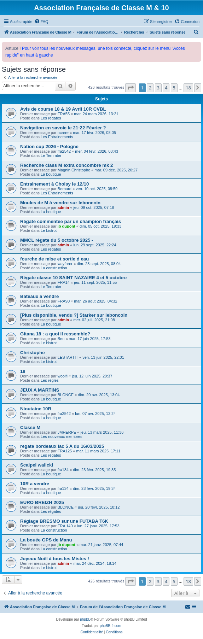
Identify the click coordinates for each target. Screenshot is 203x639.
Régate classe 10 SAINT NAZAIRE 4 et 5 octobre (73, 277)
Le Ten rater (51, 155)
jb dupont (66, 226)
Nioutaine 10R (35, 408)
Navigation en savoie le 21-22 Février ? (63, 127)
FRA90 (64, 301)
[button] (130, 87)
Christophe (32, 352)
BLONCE (66, 395)
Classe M (30, 427)
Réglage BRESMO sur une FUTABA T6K (64, 521)
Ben (61, 338)
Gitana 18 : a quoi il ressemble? (55, 333)
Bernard (64, 189)
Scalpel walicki (36, 465)
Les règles (50, 380)
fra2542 (64, 151)
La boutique (51, 174)
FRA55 (64, 114)
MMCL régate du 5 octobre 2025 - (56, 240)
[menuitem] (41, 21)
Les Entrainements (57, 137)
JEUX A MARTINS (39, 390)
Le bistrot (49, 230)
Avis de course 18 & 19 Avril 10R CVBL (63, 109)
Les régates (51, 118)
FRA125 (65, 451)
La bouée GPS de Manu (46, 540)
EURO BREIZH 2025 (42, 502)
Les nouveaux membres (61, 436)
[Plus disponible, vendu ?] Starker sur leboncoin (73, 315)
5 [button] (174, 87)
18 (22, 371)
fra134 (63, 470)
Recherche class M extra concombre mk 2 (66, 165)
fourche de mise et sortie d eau (54, 259)
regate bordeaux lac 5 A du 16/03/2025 (62, 446)
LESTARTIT (68, 357)
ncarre (63, 132)
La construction (54, 268)
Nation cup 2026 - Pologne (49, 146)
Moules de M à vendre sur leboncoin (60, 202)
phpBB (85, 619)
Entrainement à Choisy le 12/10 (54, 184)
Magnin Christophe (74, 170)
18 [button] (188, 87)
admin (63, 207)
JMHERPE (67, 432)
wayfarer (65, 264)
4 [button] (166, 87)
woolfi (63, 376)
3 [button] (158, 87)
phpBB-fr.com (110, 626)
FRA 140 (65, 526)
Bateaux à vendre (39, 296)
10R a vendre (34, 483)
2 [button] (150, 87)
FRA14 (64, 282)
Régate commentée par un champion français (70, 221)
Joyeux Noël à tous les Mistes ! (54, 558)
